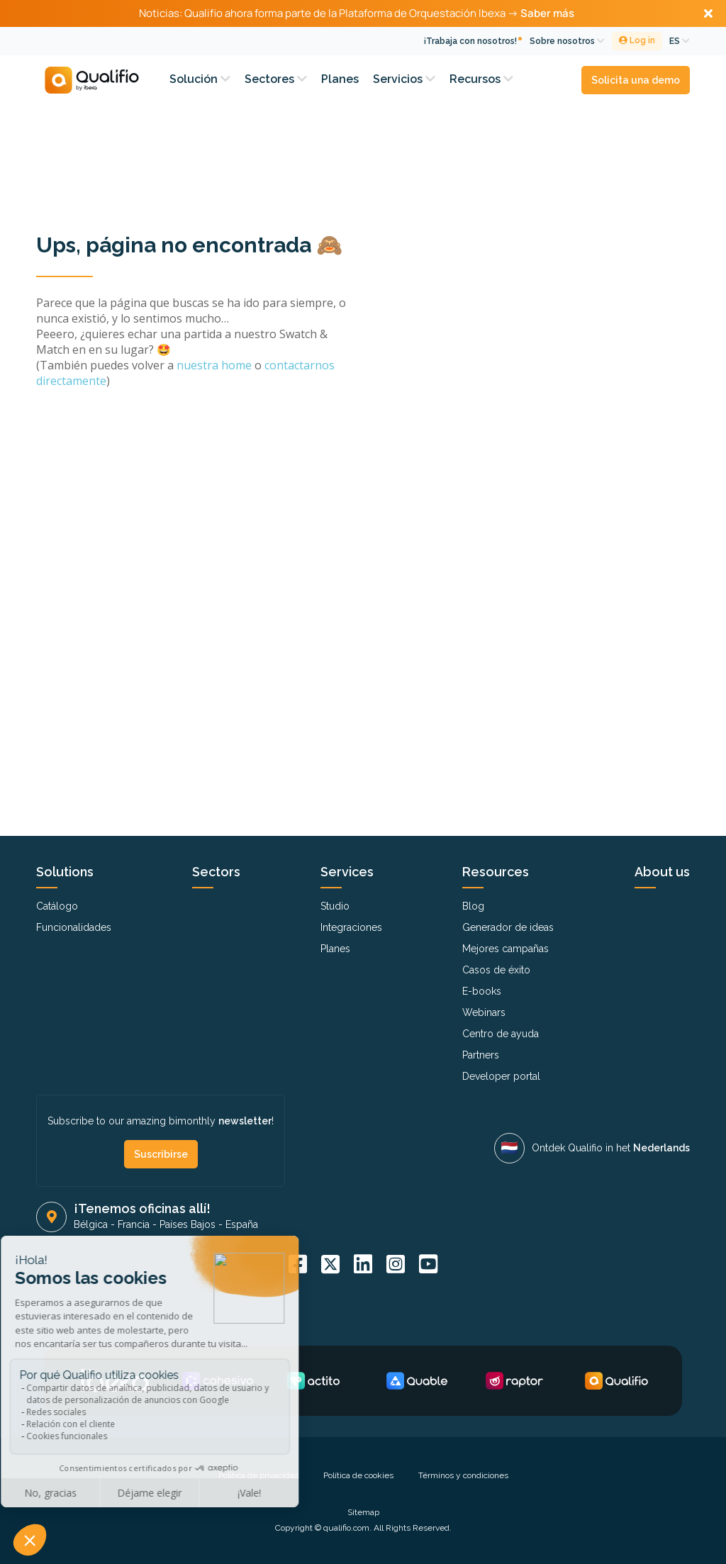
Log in (637, 40)
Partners (480, 1055)
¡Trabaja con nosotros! (470, 41)
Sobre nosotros (567, 41)
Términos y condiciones (463, 1475)
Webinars (484, 1012)
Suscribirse (161, 1154)
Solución (199, 79)
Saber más (547, 13)
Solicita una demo (635, 80)
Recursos (481, 79)
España (241, 1224)
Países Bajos (188, 1224)
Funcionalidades (73, 927)
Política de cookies (358, 1475)
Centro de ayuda (500, 1033)
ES (679, 41)
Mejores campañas (505, 948)
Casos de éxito (496, 970)
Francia (134, 1224)
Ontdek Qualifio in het (611, 1148)
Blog (473, 906)
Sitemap (363, 1512)
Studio (335, 906)
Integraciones (351, 927)
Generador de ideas (508, 927)
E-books (481, 991)
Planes (340, 79)
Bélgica (91, 1224)
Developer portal (501, 1076)
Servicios (404, 79)
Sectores (276, 79)
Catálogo (57, 906)
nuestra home (216, 365)
